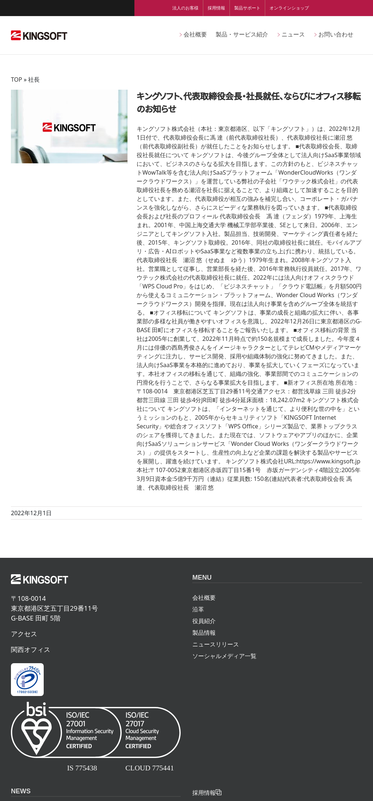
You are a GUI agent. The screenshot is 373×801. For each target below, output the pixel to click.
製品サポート (247, 8)
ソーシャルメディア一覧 (224, 656)
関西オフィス (30, 649)
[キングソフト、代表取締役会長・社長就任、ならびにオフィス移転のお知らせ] (69, 126)
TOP (16, 79)
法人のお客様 (185, 8)
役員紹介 (204, 621)
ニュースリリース (215, 644)
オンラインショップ (289, 8)
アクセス (24, 633)
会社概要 (204, 598)
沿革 (198, 609)
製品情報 (204, 633)
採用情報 (216, 8)
